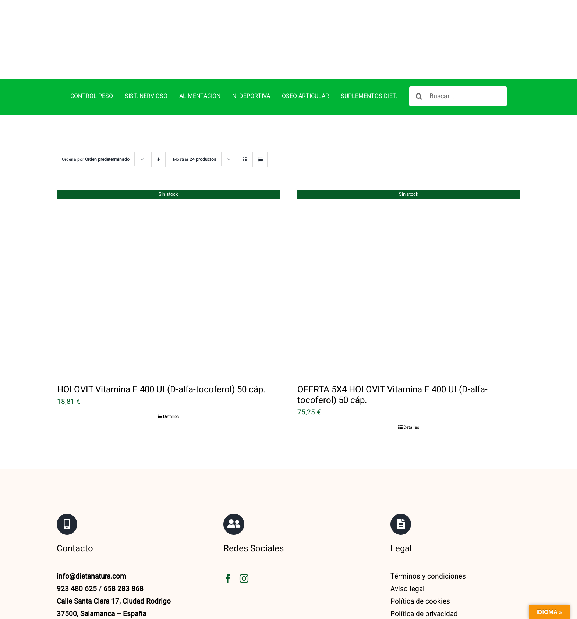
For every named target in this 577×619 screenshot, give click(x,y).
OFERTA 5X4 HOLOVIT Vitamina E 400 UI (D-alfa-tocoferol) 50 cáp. (392, 395)
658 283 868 (123, 589)
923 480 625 (77, 589)
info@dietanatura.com (91, 576)
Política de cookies (420, 601)
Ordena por (96, 159)
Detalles (171, 416)
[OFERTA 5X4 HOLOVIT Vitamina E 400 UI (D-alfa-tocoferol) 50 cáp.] (408, 282)
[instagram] (244, 578)
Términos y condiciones (428, 576)
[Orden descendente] (158, 159)
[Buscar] (419, 96)
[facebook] (227, 578)
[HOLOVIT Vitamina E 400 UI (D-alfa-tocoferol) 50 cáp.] (168, 282)
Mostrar (194, 159)
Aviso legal (407, 589)
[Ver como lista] (260, 159)
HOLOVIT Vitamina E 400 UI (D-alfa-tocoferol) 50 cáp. (161, 389)
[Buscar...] (458, 96)
